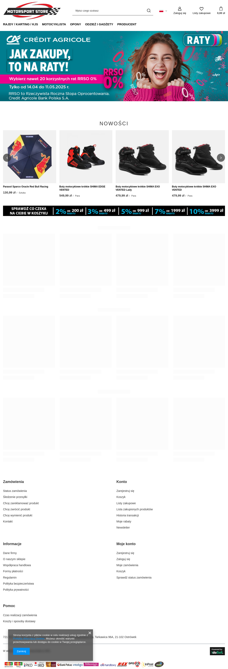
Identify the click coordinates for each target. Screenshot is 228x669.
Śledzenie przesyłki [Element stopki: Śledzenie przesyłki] (15, 497)
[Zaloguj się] (179, 10)
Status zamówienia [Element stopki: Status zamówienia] (15, 490)
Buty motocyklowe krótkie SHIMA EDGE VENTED (82, 188)
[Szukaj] (148, 10)
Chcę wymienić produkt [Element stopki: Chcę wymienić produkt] (17, 515)
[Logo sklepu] (32, 11)
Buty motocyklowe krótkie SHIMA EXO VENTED (194, 188)
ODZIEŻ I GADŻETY (99, 24)
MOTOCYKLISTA (54, 24)
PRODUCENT (126, 24)
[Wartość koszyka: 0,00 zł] (221, 10)
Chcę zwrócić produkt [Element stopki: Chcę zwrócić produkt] (16, 509)
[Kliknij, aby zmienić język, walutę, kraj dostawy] (163, 10)
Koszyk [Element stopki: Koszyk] (121, 497)
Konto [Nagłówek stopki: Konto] (121, 482)
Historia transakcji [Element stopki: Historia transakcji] (127, 515)
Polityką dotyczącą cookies (28, 638)
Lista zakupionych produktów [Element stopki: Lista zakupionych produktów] (134, 509)
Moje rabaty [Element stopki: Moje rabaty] (123, 521)
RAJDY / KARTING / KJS (20, 24)
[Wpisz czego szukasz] (112, 10)
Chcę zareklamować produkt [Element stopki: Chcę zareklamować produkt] (21, 503)
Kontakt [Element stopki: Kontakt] (8, 521)
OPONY (75, 24)
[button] (7, 158)
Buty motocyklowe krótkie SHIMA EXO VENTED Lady (138, 188)
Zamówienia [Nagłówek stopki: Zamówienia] (13, 482)
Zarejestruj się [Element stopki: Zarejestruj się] (125, 490)
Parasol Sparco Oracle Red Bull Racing (25, 186)
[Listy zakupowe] (202, 10)
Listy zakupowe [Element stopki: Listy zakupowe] (126, 503)
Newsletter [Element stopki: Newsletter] (123, 527)
